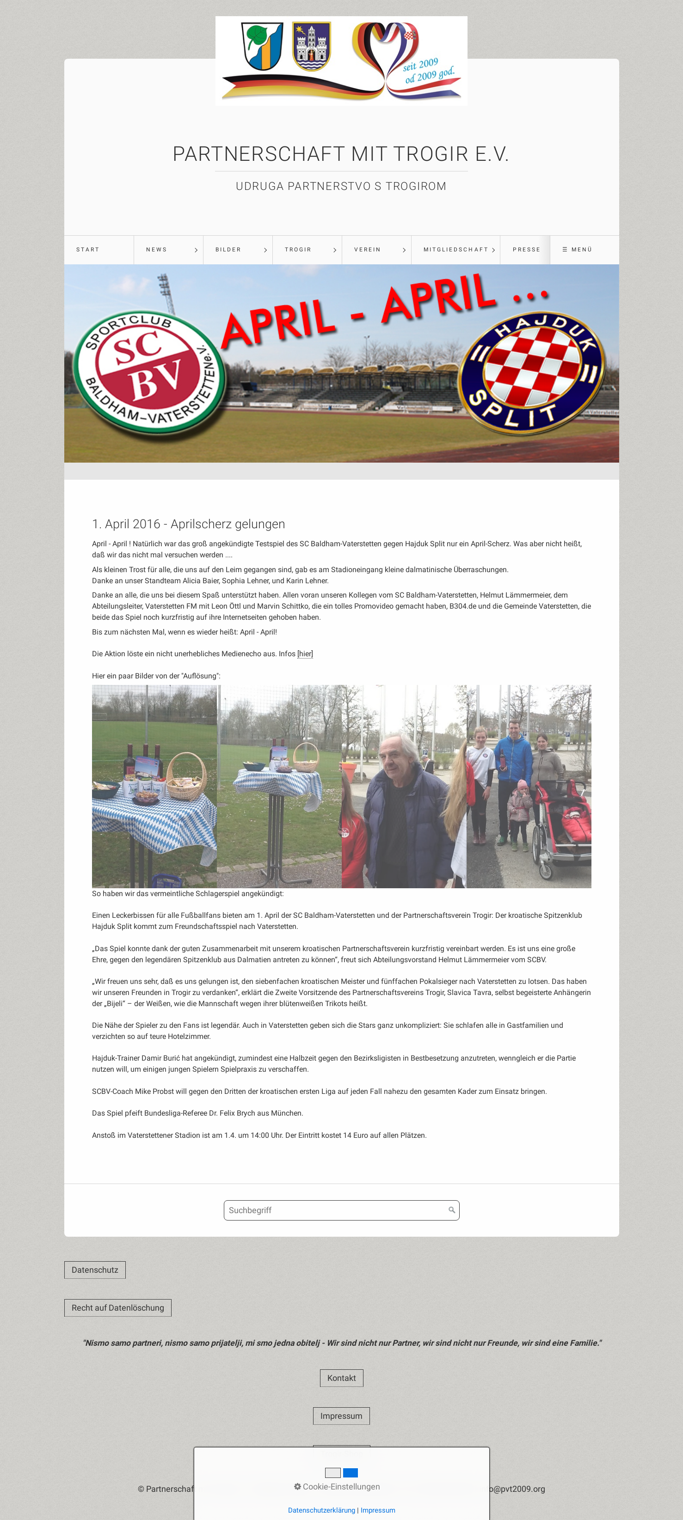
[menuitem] (99, 250)
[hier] (305, 653)
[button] (95, 1270)
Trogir (298, 249)
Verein (367, 249)
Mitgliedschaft (456, 249)
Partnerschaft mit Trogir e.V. (341, 154)
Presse (527, 249)
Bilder (228, 249)
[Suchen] (452, 1210)
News (156, 249)
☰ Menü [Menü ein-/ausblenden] (577, 249)
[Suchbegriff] (342, 1210)
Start (88, 249)
